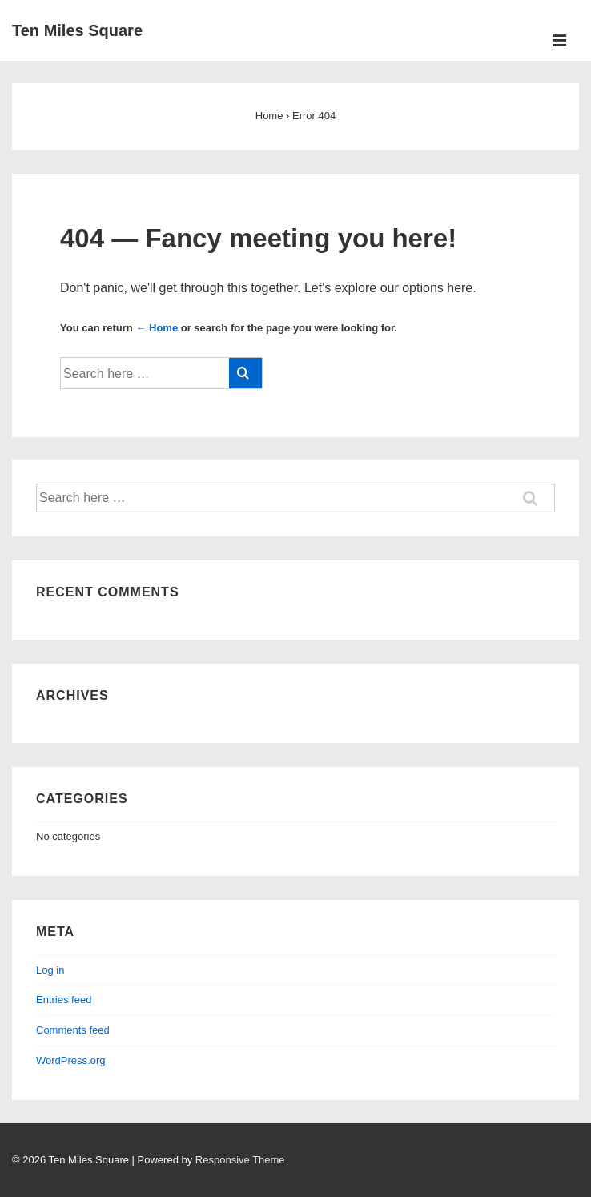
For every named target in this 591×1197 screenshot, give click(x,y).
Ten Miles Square (77, 30)
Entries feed (63, 1000)
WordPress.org (70, 1060)
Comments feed (73, 1030)
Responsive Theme (240, 1160)
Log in (50, 970)
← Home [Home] (156, 328)
